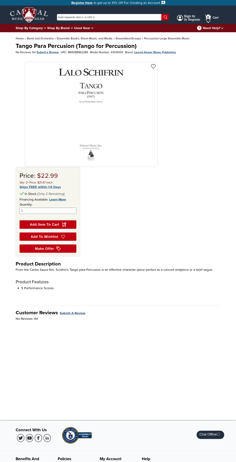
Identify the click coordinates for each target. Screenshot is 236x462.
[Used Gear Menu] (92, 27)
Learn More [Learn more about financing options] (57, 199)
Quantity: (48, 208)
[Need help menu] (222, 28)
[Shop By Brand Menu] (72, 27)
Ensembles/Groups (128, 38)
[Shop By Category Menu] (45, 27)
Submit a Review (48, 52)
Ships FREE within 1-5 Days (40, 187)
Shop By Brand (58, 28)
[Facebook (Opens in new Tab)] (38, 438)
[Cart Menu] (208, 21)
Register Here (82, 3)
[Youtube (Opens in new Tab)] (29, 438)
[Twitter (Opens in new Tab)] (20, 438)
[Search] (165, 17)
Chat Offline (209, 435)
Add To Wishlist (48, 236)
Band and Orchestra (40, 38)
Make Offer (48, 248)
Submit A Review (72, 313)
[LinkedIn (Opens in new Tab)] (47, 438)
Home (20, 38)
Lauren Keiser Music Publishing (155, 52)
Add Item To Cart (48, 224)
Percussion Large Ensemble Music (167, 38)
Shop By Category (29, 28)
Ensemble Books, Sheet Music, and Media (84, 38)
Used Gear (82, 28)
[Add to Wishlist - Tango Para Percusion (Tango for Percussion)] (153, 66)
